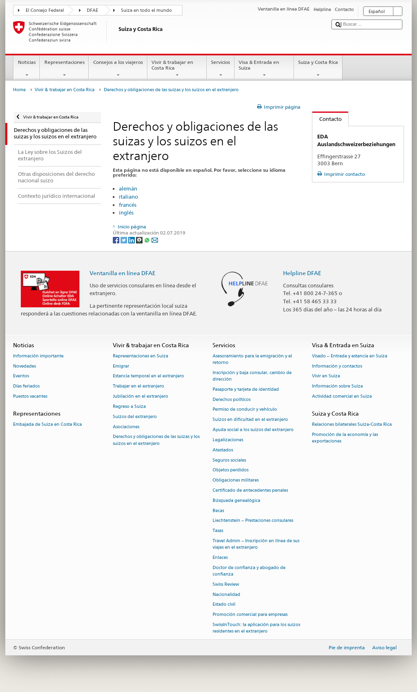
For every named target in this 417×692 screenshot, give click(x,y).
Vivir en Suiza (326, 376)
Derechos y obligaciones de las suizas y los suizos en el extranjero (156, 440)
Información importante (38, 356)
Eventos (21, 376)
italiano (128, 196)
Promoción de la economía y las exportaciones (345, 438)
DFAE (92, 10)
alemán (128, 188)
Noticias (27, 69)
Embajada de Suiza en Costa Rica (47, 424)
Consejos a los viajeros (118, 69)
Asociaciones (126, 426)
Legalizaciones (228, 439)
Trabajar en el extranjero (138, 386)
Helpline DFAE (302, 272)
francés (127, 204)
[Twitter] (124, 240)
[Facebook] (117, 240)
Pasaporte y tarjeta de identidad (246, 389)
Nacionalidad (226, 594)
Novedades (24, 366)
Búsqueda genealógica (236, 500)
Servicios (220, 69)
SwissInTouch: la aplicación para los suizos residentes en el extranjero (256, 628)
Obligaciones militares (236, 480)
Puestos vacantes (30, 396)
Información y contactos (337, 366)
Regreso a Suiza (129, 406)
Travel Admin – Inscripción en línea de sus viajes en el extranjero (256, 544)
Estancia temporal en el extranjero (148, 376)
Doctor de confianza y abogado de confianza (249, 571)
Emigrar (121, 366)
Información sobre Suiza (337, 386)
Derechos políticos (231, 399)
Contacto (327, 119)
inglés (126, 212)
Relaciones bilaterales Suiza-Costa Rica (352, 424)
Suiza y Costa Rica (318, 69)
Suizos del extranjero (135, 416)
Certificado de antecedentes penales (250, 490)
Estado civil (224, 604)
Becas (218, 510)
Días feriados (26, 386)
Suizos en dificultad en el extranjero (250, 420)
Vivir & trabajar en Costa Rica (177, 69)
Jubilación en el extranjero (140, 396)
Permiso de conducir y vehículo (245, 409)
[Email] (154, 240)
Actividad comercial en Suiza (342, 396)
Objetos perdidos (230, 470)
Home (19, 89)
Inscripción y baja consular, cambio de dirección (252, 376)
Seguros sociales (229, 460)
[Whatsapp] (147, 240)
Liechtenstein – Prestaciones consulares (253, 520)
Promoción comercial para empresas (250, 615)
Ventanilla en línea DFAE (123, 272)
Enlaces (220, 557)
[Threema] (140, 240)
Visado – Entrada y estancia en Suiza (349, 356)
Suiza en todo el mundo (146, 10)
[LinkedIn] (132, 240)
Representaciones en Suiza (140, 356)
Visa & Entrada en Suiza (264, 69)
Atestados (223, 450)
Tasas (218, 531)
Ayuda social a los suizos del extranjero (253, 430)
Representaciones (64, 69)
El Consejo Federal (45, 10)
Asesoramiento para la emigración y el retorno (252, 359)
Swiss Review (226, 584)
